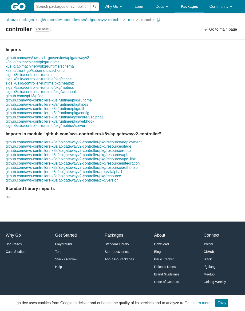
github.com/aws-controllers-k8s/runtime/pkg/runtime (49, 100)
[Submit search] (95, 6)
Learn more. (201, 303)
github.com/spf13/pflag (24, 96)
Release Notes (165, 267)
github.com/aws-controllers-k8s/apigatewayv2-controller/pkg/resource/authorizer (72, 168)
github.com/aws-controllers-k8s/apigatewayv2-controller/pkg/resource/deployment (74, 142)
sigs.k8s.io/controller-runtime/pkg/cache (39, 79)
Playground (63, 244)
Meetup (209, 274)
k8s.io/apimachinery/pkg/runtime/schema (40, 66)
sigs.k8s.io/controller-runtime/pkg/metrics (40, 87)
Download (161, 244)
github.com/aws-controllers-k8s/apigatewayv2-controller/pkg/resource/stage (68, 146)
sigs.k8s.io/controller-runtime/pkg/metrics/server (45, 126)
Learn (139, 6)
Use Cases (14, 244)
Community (221, 6)
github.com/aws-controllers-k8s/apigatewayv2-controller (81, 20)
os (8, 197)
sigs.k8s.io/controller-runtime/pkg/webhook (41, 92)
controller (147, 20)
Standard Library (117, 244)
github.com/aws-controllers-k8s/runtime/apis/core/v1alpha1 (55, 117)
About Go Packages (119, 259)
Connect (211, 235)
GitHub (209, 252)
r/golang (210, 267)
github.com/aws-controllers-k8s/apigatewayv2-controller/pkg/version (62, 180)
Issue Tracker (164, 259)
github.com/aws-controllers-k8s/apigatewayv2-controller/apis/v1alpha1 (64, 172)
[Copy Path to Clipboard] (158, 20)
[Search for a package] (62, 6)
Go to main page (220, 29)
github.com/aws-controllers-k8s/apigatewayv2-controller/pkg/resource (63, 176)
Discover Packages (20, 20)
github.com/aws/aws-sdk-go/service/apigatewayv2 (47, 58)
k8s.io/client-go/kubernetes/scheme (35, 71)
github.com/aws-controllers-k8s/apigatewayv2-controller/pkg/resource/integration (73, 163)
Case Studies (15, 252)
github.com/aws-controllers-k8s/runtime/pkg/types (47, 104)
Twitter (208, 244)
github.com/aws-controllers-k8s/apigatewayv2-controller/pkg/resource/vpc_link (71, 159)
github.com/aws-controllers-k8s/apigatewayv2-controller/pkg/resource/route (68, 151)
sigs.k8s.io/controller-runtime (30, 75)
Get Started (66, 235)
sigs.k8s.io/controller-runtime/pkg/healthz (40, 83)
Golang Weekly (215, 282)
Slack (208, 259)
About (159, 235)
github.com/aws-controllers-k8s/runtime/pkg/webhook (50, 121)
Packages (189, 6)
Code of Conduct (166, 282)
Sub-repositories (117, 252)
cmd (131, 20)
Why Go (114, 6)
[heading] (20, 6)
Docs (163, 6)
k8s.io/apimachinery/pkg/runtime (32, 62)
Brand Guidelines (166, 274)
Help (58, 267)
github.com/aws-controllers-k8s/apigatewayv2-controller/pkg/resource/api (66, 155)
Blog (157, 252)
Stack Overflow (66, 259)
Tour (58, 252)
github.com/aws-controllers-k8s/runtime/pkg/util (45, 109)
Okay (221, 303)
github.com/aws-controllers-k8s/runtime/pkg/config (47, 113)
